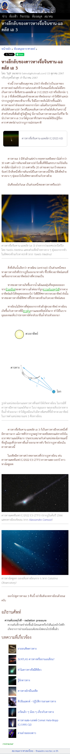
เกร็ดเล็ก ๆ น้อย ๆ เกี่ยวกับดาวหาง (36, 712)
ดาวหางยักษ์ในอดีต (28, 691)
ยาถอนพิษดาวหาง (27, 648)
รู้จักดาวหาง (24, 680)
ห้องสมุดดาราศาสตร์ (24, 49)
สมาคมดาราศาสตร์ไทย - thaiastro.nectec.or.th (35, 751)
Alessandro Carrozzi (40, 520)
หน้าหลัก (6, 49)
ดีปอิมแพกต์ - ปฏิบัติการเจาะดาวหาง (37, 701)
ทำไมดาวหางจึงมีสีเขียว (29, 670)
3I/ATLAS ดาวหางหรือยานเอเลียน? (36, 659)
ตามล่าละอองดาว (27, 733)
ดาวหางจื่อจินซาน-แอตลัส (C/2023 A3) (42, 138)
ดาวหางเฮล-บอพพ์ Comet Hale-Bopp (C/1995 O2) (38, 722)
